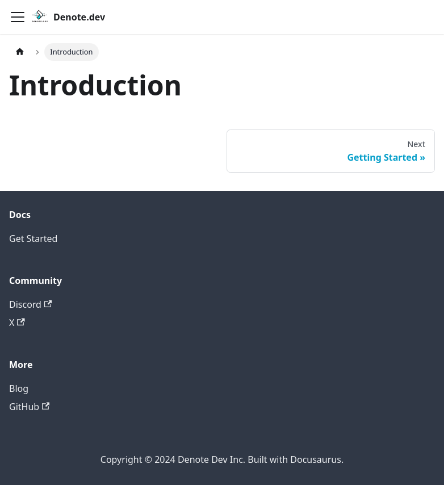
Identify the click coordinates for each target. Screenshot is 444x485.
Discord (30, 304)
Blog (18, 388)
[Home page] (20, 52)
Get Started (33, 238)
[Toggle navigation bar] (17, 17)
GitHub (29, 406)
